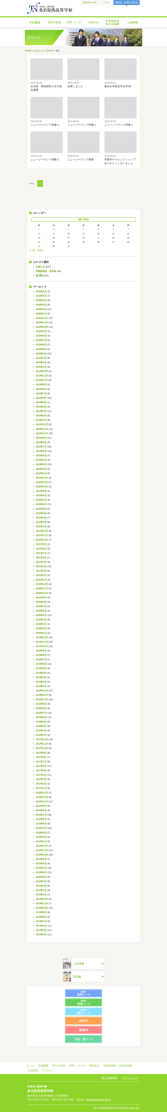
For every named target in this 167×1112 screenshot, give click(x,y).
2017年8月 (41, 757)
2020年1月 (41, 633)
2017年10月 (42, 748)
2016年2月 (41, 837)
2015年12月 (42, 846)
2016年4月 (41, 828)
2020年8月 (41, 602)
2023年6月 (41, 451)
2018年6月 (41, 717)
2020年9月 (41, 597)
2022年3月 (41, 517)
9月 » (41, 250)
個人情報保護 (109, 1077)
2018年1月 (41, 735)
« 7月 (32, 250)
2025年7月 (41, 340)
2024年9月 (41, 384)
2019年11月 (42, 642)
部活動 (39, 275)
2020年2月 (41, 628)
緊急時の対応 (90, 2)
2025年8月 (41, 335)
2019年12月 (42, 637)
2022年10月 (42, 486)
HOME (28, 50)
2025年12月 (42, 318)
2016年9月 (41, 806)
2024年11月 (42, 375)
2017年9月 (41, 752)
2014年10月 (42, 908)
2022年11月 (42, 482)
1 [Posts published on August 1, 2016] (38, 229)
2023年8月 (41, 442)
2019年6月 (41, 664)
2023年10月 (42, 433)
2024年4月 (41, 406)
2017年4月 (41, 775)
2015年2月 (41, 890)
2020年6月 (41, 610)
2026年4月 (41, 300)
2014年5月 (41, 930)
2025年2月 (41, 362)
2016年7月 (41, 814)
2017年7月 (41, 761)
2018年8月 (41, 708)
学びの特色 (54, 22)
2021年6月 (41, 557)
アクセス (106, 2)
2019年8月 (41, 655)
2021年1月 (41, 579)
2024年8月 (41, 389)
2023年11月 (42, 429)
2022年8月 (41, 495)
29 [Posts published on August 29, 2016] (39, 246)
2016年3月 (41, 832)
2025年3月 (41, 358)
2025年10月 (42, 327)
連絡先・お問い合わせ (126, 2)
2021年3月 (41, 570)
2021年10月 (42, 539)
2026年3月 (41, 304)
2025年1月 (41, 366)
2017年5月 (41, 770)
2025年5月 (41, 349)
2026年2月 (41, 309)
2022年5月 (41, 508)
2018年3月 (41, 730)
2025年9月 (41, 331)
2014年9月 (41, 912)
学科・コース (74, 22)
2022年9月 (41, 491)
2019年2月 (41, 681)
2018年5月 (41, 721)
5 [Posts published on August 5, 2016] (98, 229)
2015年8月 (41, 863)
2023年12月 (42, 424)
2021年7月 (41, 553)
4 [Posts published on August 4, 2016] (83, 229)
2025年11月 (42, 322)
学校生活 (93, 22)
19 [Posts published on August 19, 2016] (98, 238)
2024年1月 (41, 420)
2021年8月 (41, 548)
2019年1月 (41, 686)
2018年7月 (41, 713)
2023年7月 (41, 446)
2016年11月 (42, 797)
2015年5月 (41, 877)
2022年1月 (41, 526)
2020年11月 (42, 588)
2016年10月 (42, 801)
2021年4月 (41, 566)
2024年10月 (42, 380)
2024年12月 (42, 371)
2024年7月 (41, 393)
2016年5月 (41, 823)
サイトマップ (130, 1077)
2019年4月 (41, 673)
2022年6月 (41, 504)
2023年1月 (41, 473)
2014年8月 (41, 917)
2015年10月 (42, 854)
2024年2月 (41, 415)
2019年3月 (41, 677)
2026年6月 (41, 291)
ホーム (30, 1065)
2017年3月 (41, 779)
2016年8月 (41, 810)
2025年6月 (41, 344)
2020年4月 (41, 619)
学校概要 (34, 22)
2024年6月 (41, 398)
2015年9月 (41, 859)
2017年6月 (41, 766)
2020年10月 (42, 593)
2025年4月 (41, 353)
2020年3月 (41, 624)
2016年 (49, 50)
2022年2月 (41, 522)
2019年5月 (41, 668)
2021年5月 (41, 562)
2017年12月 (42, 739)
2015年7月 (41, 868)
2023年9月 (41, 437)
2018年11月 (42, 695)
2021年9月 (41, 544)
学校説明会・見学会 (46, 271)
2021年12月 (42, 531)
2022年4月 (41, 513)
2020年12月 (42, 584)
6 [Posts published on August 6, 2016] (113, 229)
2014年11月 (42, 903)
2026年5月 (41, 295)
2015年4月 (41, 881)
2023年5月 (41, 455)
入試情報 (132, 22)
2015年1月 (41, 894)
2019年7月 (41, 659)
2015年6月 (41, 872)
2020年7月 (41, 606)
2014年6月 (41, 925)
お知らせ (38, 50)
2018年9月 (41, 704)
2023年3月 (41, 464)
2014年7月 (41, 921)
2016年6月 (41, 819)
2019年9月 (41, 650)
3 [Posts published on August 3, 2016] (68, 229)
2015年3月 (41, 885)
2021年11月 (42, 535)
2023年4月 (41, 460)
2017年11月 (42, 743)
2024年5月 (41, 402)
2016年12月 (42, 792)
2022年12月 (42, 477)
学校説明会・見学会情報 (113, 22)
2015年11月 (42, 850)
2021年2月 (41, 575)
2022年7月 (41, 499)
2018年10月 (42, 699)
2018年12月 (42, 690)
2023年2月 (41, 469)
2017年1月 (41, 788)
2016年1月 (41, 841)
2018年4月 (41, 726)
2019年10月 (42, 646)
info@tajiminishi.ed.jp (98, 1099)
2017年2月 (41, 783)
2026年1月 (41, 313)
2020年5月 (41, 615)
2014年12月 (42, 899)
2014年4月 (41, 934)
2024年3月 (41, 411)
